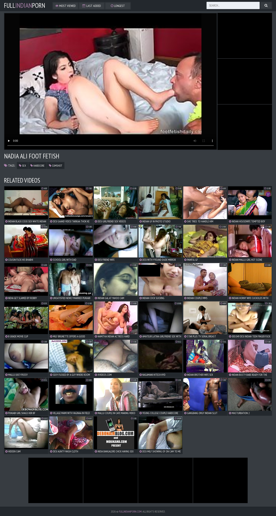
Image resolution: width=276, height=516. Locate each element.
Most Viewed (65, 6)
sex (22, 165)
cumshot (55, 165)
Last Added (91, 6)
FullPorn (24, 5)
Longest (118, 6)
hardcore (37, 165)
